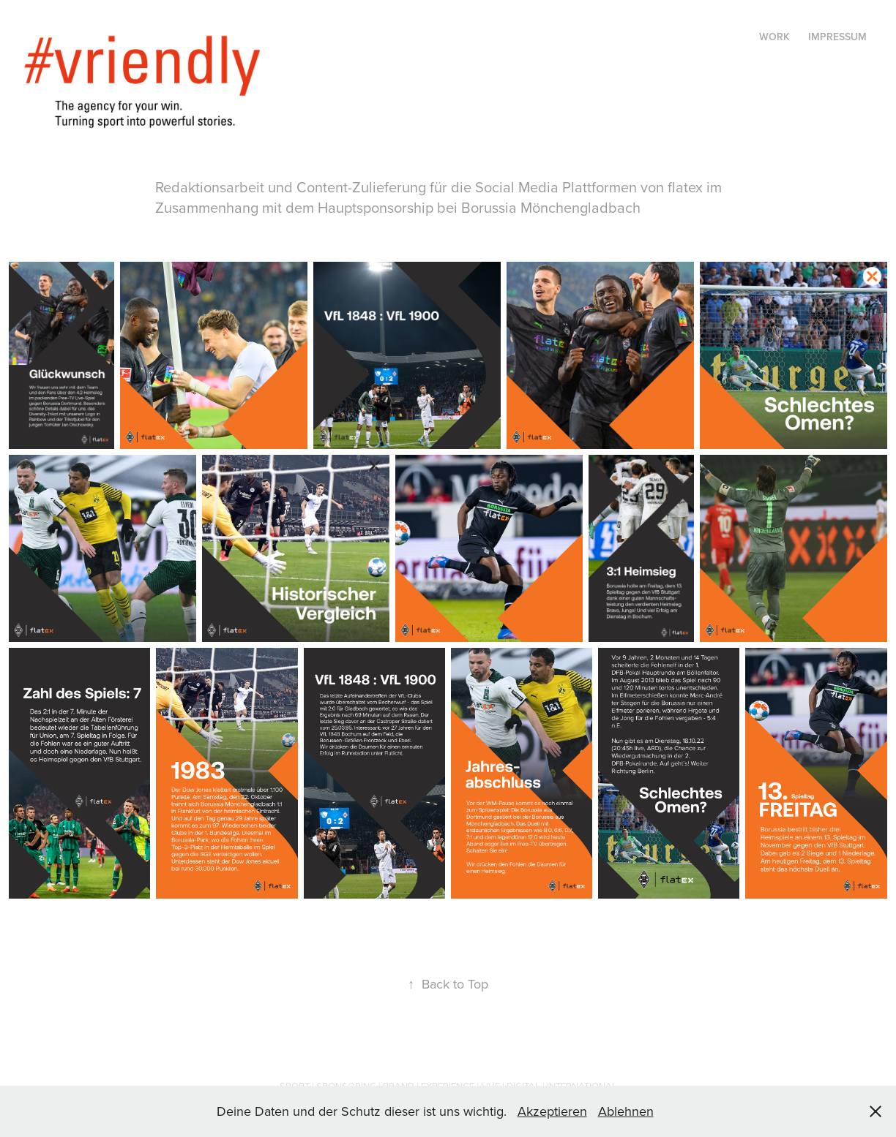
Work (774, 36)
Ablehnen (626, 1111)
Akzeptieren (552, 1111)
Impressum (837, 36)
